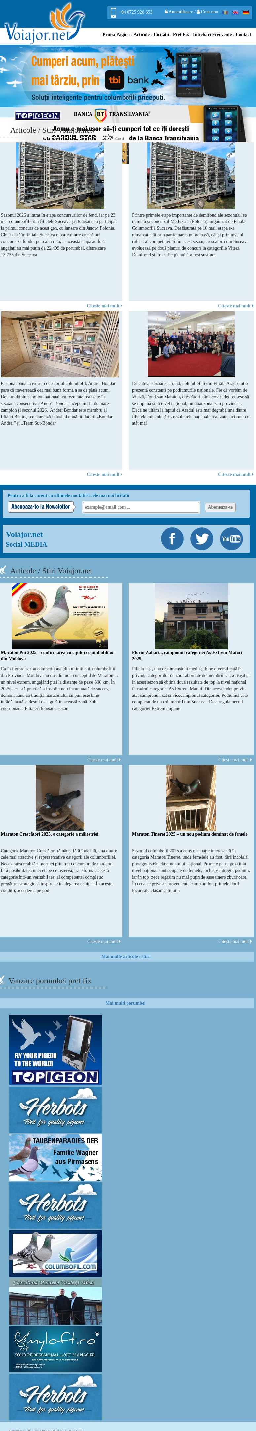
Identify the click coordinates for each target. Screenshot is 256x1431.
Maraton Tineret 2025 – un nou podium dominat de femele (190, 834)
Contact (243, 34)
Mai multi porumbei (125, 1003)
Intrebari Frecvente (212, 34)
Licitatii (161, 34)
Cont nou (207, 11)
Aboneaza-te (220, 507)
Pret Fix (181, 34)
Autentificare (179, 11)
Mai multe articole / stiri (125, 956)
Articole (142, 34)
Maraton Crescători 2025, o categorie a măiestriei (50, 834)
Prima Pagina (116, 34)
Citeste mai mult (104, 305)
